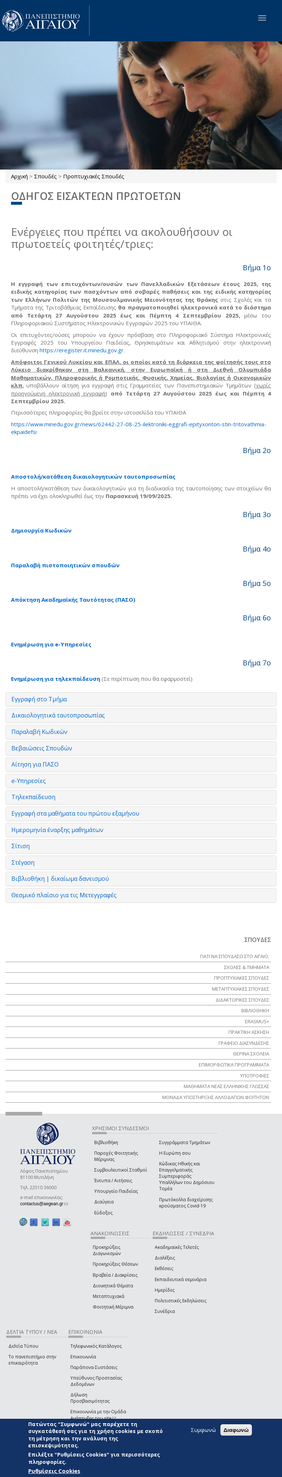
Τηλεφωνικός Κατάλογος (96, 1346)
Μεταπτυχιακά (108, 1296)
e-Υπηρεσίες (28, 781)
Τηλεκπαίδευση (33, 797)
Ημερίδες (165, 1290)
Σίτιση (20, 846)
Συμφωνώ (203, 1429)
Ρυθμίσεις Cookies (54, 1470)
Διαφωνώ (236, 1430)
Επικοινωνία (83, 1357)
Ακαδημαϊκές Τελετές (177, 1247)
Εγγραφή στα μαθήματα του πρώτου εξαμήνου (75, 813)
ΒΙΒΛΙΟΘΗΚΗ (255, 1010)
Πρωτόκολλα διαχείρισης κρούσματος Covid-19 (186, 1202)
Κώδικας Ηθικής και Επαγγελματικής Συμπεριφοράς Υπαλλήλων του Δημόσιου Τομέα (187, 1176)
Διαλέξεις (165, 1258)
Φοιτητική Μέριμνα (113, 1307)
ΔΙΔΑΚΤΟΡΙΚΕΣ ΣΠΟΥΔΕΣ (242, 1000)
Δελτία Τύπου (23, 1346)
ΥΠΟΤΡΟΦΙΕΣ (254, 1075)
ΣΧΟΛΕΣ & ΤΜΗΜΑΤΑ (246, 967)
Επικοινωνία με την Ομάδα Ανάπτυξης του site (98, 1415)
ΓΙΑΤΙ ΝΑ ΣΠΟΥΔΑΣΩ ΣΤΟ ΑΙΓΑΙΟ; (234, 956)
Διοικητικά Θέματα (113, 1286)
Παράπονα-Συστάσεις (93, 1367)
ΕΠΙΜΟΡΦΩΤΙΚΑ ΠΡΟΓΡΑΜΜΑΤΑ (234, 1064)
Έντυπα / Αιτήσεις (113, 1180)
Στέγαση (22, 862)
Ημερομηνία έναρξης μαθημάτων (57, 830)
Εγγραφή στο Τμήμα (39, 699)
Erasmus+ (257, 1021)
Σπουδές (45, 176)
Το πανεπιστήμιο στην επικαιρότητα (32, 1360)
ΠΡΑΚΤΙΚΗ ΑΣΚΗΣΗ (248, 1032)
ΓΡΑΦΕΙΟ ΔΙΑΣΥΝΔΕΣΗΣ (244, 1043)
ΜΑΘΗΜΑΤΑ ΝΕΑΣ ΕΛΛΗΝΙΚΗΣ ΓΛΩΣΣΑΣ (226, 1086)
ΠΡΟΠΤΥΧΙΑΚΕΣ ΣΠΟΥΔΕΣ (241, 978)
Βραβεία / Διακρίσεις (115, 1275)
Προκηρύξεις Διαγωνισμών (107, 1250)
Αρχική (19, 176)
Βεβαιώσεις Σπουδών (41, 748)
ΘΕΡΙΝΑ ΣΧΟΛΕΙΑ (251, 1053)
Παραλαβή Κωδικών (39, 732)
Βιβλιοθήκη (106, 1142)
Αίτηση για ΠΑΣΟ (35, 764)
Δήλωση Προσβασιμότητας (90, 1398)
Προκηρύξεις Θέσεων (115, 1264)
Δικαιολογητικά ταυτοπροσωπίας (58, 715)
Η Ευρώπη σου (175, 1153)
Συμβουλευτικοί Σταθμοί (120, 1170)
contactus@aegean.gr (44, 1203)
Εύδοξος (103, 1213)
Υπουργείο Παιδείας (116, 1191)
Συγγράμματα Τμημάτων (184, 1142)
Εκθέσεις (164, 1268)
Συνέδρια (165, 1311)
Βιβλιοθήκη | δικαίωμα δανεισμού (60, 879)
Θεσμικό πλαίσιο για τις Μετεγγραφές (64, 895)
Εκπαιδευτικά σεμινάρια (180, 1279)
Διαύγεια (104, 1202)
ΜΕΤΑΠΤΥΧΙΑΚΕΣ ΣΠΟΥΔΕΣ (240, 989)
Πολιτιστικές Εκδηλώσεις (180, 1301)
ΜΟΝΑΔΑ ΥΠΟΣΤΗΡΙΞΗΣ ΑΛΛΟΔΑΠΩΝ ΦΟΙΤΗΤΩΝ (215, 1097)
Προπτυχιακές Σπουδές (93, 176)
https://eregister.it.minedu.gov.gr (82, 350)
